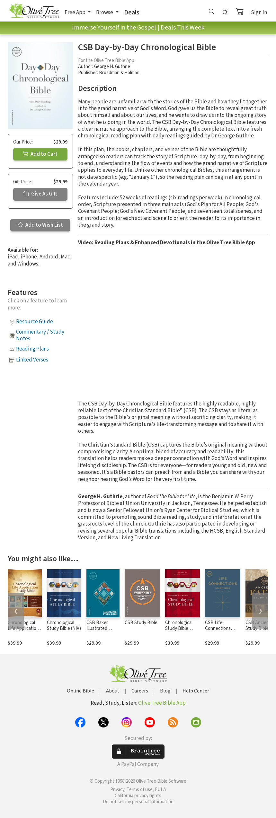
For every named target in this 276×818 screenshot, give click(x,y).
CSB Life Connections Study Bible (218, 628)
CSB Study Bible (141, 622)
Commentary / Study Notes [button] (40, 335)
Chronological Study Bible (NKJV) (178, 628)
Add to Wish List (40, 225)
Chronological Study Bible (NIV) (64, 625)
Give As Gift (40, 194)
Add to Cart (40, 154)
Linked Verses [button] (32, 360)
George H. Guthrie (112, 66)
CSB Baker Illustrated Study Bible (98, 628)
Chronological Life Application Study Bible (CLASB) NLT (23, 631)
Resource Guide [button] (34, 322)
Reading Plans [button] (32, 349)
